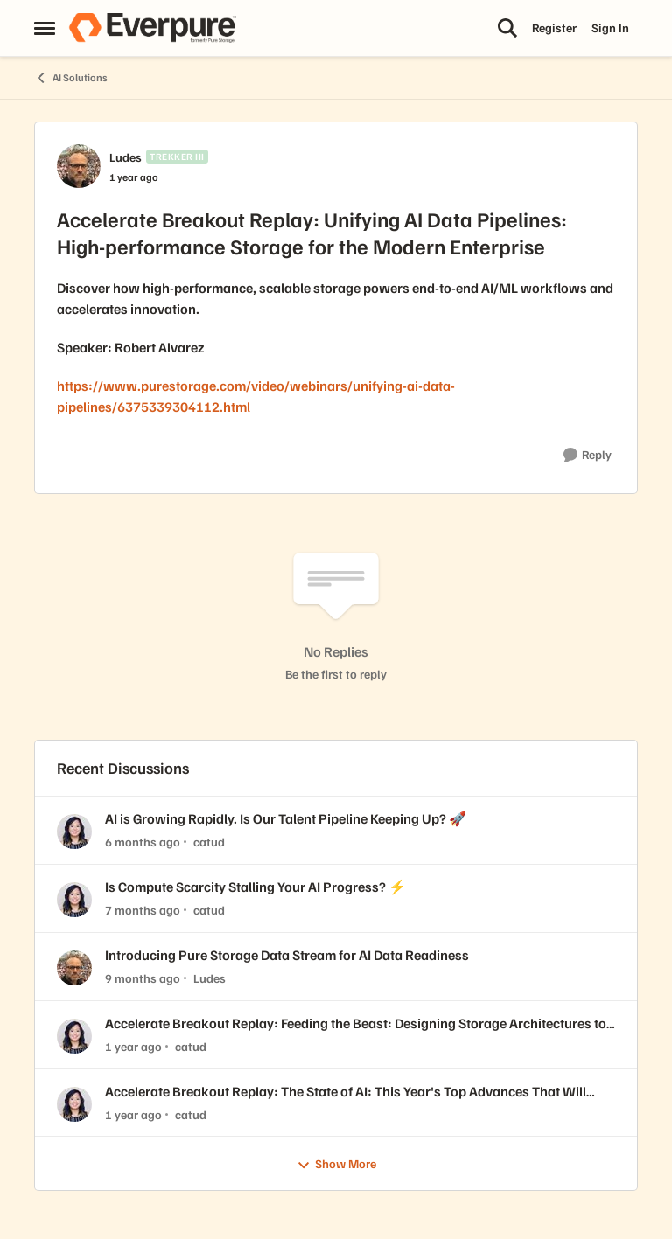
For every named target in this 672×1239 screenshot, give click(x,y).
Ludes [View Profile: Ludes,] (209, 978)
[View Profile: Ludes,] (74, 967)
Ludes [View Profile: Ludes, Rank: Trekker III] (125, 157)
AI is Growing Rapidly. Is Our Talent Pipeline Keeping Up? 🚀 (285, 818)
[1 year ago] (133, 1046)
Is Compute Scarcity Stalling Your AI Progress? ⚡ (255, 886)
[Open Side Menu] (44, 28)
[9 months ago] (142, 978)
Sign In (610, 27)
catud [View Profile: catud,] (209, 841)
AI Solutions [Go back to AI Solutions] (71, 78)
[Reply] (587, 455)
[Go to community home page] (152, 28)
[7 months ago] (142, 910)
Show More (336, 1164)
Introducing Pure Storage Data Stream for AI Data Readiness (287, 955)
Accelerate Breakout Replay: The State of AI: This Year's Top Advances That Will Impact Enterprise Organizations (345, 1091)
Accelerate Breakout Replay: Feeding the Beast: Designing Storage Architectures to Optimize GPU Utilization (355, 1023)
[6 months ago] (142, 841)
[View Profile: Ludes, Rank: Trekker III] (79, 166)
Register (554, 27)
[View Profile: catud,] (74, 831)
